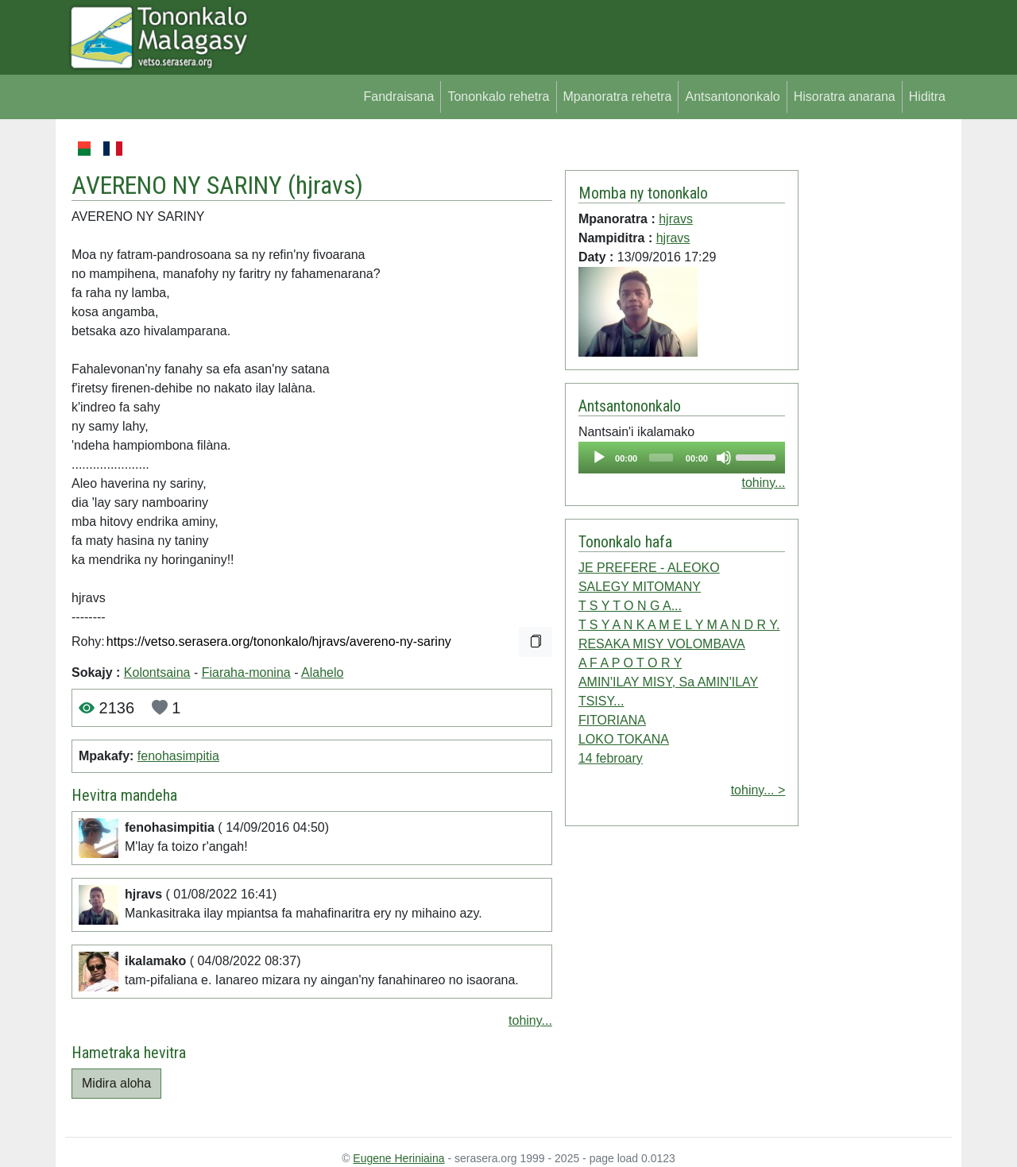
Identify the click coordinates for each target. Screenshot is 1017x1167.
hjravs (325, 185)
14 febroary (610, 758)
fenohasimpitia (178, 756)
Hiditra (927, 96)
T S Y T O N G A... (630, 605)
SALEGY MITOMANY (639, 586)
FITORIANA (612, 720)
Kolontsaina (157, 672)
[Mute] (724, 458)
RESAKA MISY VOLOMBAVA (661, 644)
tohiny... (530, 1020)
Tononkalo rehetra (498, 96)
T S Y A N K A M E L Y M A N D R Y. (678, 625)
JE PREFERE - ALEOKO (649, 567)
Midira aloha (116, 1083)
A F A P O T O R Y (630, 663)
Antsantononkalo (732, 96)
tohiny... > (758, 790)
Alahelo (322, 672)
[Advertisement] (875, 376)
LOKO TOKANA (623, 739)
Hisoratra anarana (844, 96)
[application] (681, 457)
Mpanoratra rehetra (617, 96)
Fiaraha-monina (246, 672)
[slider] (661, 458)
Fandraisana (398, 96)
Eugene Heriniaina (398, 1158)
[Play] (599, 458)
